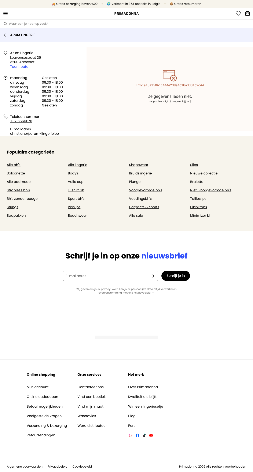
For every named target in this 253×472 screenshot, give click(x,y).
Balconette (16, 173)
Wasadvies (86, 416)
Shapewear (138, 164)
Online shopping (41, 374)
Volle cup (76, 181)
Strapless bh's (18, 190)
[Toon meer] (153, 292)
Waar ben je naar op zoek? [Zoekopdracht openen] (25, 24)
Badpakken (16, 215)
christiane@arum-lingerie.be (34, 133)
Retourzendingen (41, 435)
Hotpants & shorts (144, 207)
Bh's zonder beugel (22, 198)
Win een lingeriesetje (145, 406)
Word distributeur (92, 425)
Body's (73, 173)
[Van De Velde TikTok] (144, 436)
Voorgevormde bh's (145, 190)
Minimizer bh (201, 215)
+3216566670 (21, 121)
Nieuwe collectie (204, 173)
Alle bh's (14, 164)
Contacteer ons (90, 387)
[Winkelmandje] (247, 13)
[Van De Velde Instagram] (130, 436)
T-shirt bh (76, 190)
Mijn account (37, 387)
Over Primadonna (143, 387)
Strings (12, 207)
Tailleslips (198, 198)
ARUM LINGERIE (19, 35)
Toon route (19, 66)
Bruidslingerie (140, 173)
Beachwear (77, 215)
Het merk (136, 374)
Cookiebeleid (82, 467)
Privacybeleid (142, 293)
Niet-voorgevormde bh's (210, 190)
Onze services (89, 374)
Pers (131, 425)
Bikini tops (198, 207)
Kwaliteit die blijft (142, 396)
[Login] (238, 13)
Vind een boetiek (91, 396)
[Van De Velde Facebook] (137, 436)
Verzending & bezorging (47, 425)
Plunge (134, 181)
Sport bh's (76, 198)
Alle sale (136, 215)
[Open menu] (5, 13)
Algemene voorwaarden (25, 467)
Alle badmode (19, 181)
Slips (194, 164)
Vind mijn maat (90, 406)
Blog (132, 416)
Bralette (196, 181)
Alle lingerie (77, 164)
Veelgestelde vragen (44, 416)
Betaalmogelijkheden (45, 406)
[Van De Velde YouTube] (151, 436)
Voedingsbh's (140, 198)
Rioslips (74, 207)
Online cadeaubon (42, 396)
